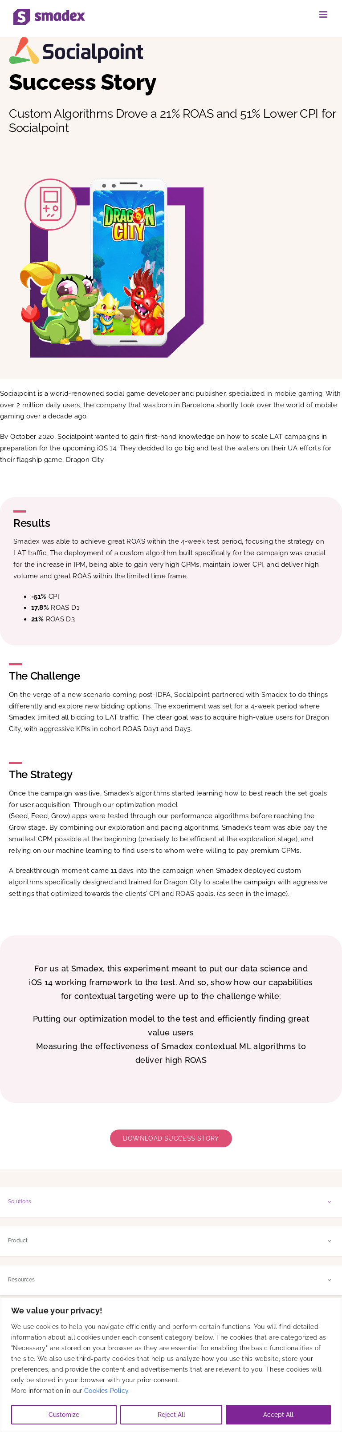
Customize (64, 1414)
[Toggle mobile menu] (324, 14)
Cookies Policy (106, 1390)
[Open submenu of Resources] (329, 1279)
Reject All (171, 1414)
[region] (171, 1364)
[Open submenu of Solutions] (329, 1201)
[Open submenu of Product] (329, 1240)
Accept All (278, 1414)
